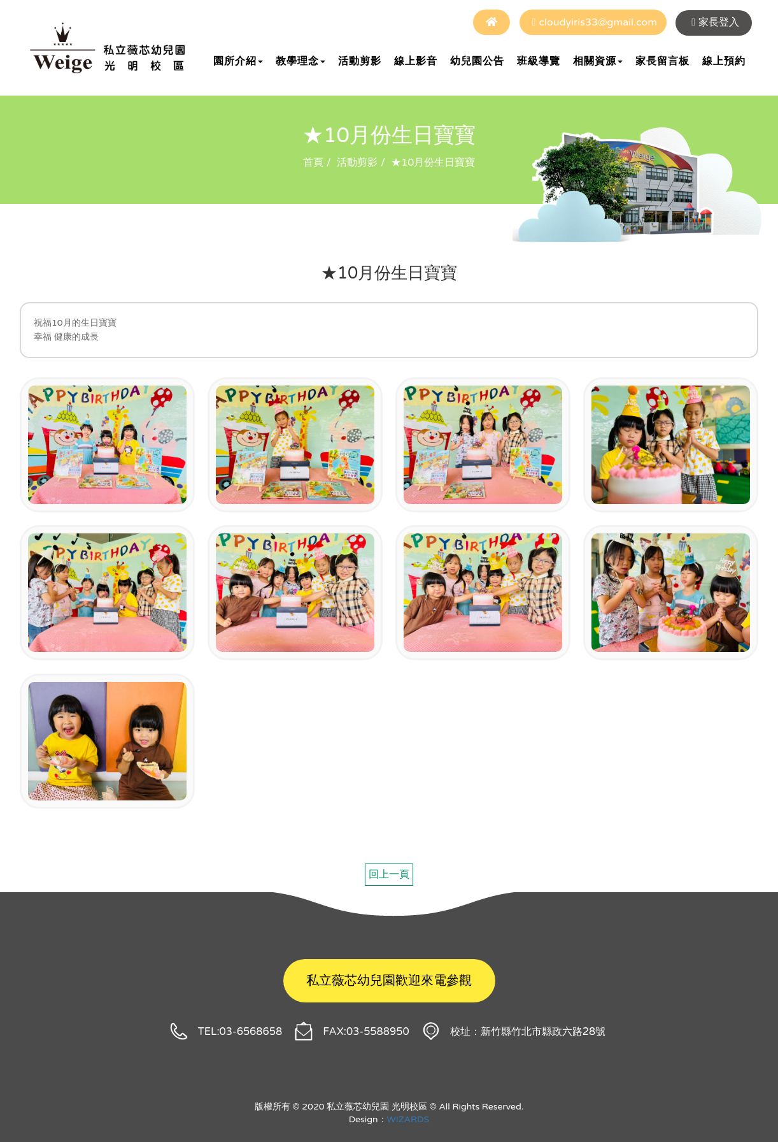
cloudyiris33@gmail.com (598, 22)
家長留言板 (662, 61)
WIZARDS (408, 1119)
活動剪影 (359, 61)
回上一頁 (389, 874)
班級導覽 (538, 61)
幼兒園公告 (477, 61)
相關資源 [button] (598, 61)
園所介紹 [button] (238, 61)
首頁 (313, 162)
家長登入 (718, 22)
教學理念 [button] (300, 61)
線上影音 (415, 61)
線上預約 (724, 61)
